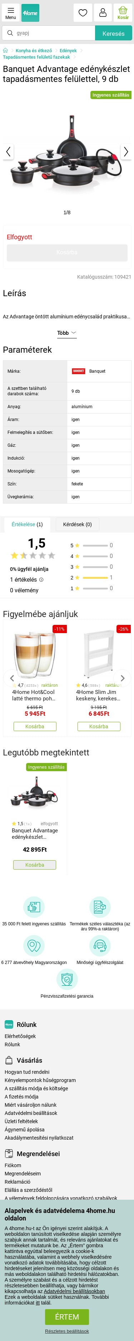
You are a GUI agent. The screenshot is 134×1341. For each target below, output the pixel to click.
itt (38, 1303)
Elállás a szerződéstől (28, 1190)
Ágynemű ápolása (25, 1129)
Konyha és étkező (34, 50)
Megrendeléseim (23, 1173)
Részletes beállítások (67, 1331)
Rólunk (12, 1044)
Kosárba (67, 252)
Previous (12, 678)
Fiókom (13, 1165)
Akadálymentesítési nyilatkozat (39, 1138)
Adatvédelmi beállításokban (74, 1291)
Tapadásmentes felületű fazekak (36, 57)
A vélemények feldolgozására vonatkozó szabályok (61, 1198)
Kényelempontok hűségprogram (40, 1080)
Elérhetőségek (20, 1036)
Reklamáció (17, 1182)
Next (122, 678)
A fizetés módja (22, 1097)
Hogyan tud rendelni (27, 1072)
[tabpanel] (67, 151)
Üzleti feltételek (21, 1121)
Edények (68, 50)
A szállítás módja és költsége (36, 1088)
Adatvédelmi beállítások (31, 1113)
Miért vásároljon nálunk (30, 1105)
